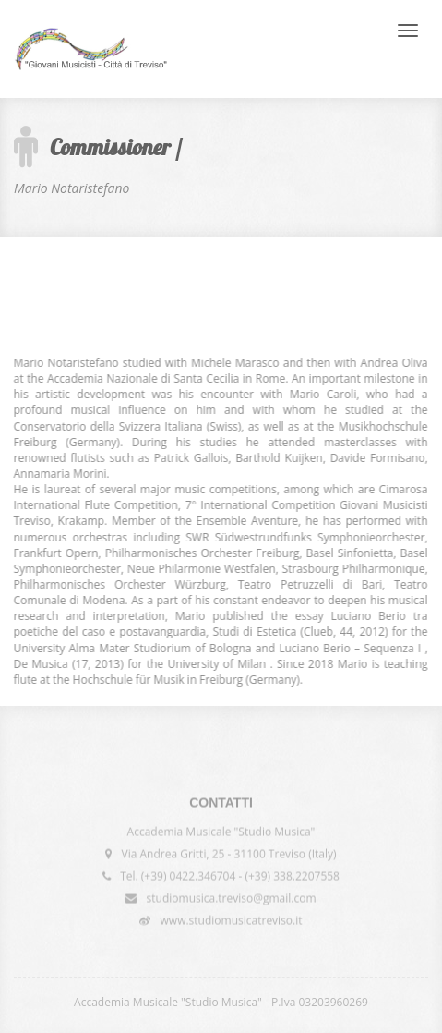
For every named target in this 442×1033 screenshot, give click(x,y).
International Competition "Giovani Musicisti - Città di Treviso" (91, 49)
